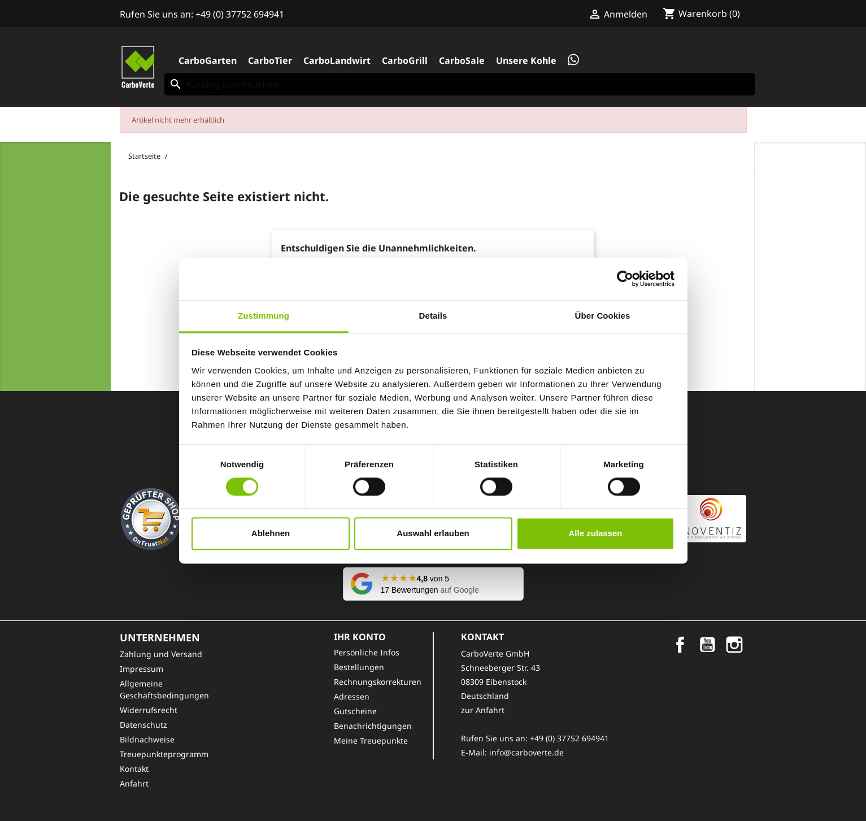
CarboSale (462, 60)
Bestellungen (359, 667)
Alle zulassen (595, 533)
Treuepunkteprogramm (164, 754)
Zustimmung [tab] (263, 315)
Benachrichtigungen (373, 725)
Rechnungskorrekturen (377, 681)
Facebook (680, 644)
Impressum (141, 668)
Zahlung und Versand (161, 654)
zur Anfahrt (482, 710)
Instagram (734, 644)
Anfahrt (134, 783)
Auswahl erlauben (433, 533)
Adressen (351, 696)
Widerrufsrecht (148, 710)
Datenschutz (143, 724)
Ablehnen (270, 533)
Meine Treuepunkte (371, 740)
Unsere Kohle (526, 60)
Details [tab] (433, 315)
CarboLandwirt (337, 60)
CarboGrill (405, 60)
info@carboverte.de (526, 752)
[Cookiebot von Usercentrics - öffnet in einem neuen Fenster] (625, 278)
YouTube (707, 644)
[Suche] (459, 84)
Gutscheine (355, 711)
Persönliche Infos (366, 652)
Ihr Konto (360, 637)
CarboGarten (208, 60)
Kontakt (134, 768)
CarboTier (270, 60)
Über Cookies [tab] (602, 315)
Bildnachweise (147, 739)
